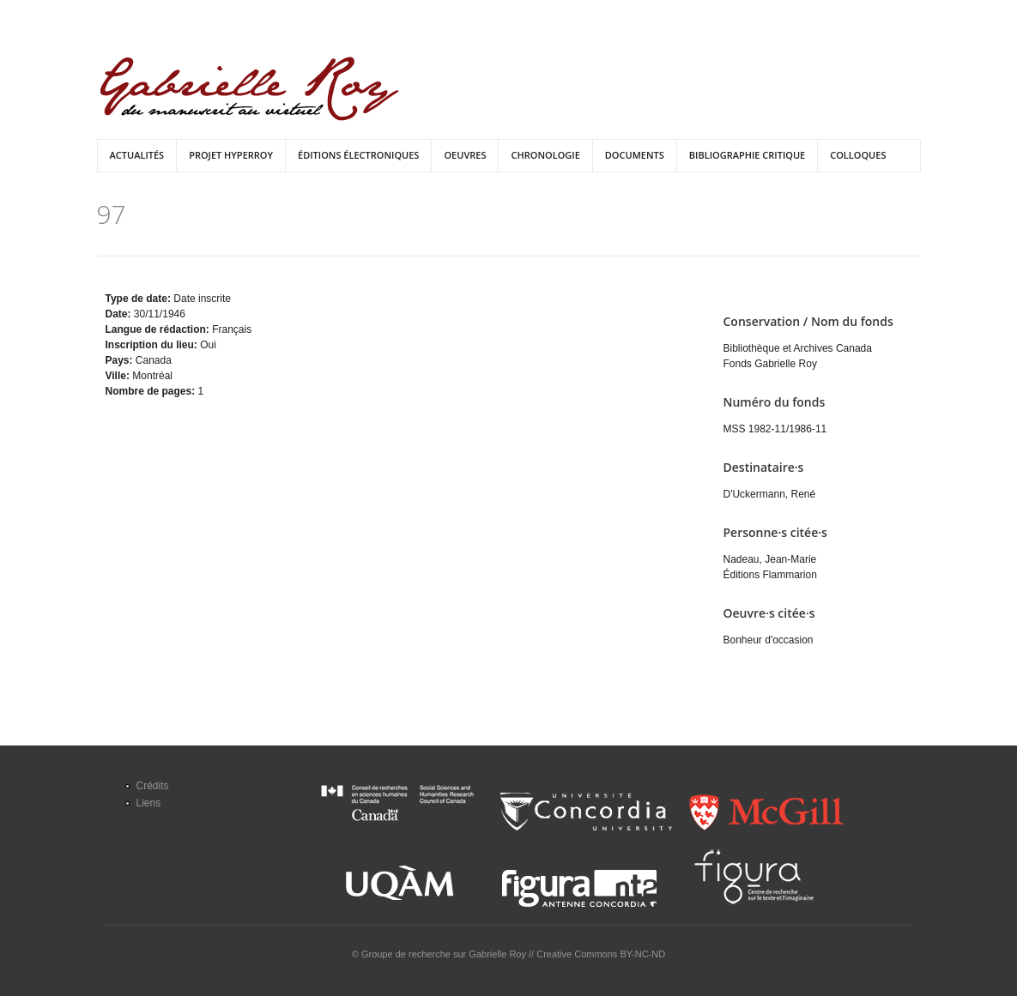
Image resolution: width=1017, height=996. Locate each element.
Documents (634, 154)
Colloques (858, 154)
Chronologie (545, 154)
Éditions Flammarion (770, 575)
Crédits (152, 786)
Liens (148, 803)
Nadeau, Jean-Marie (770, 559)
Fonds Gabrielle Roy (770, 364)
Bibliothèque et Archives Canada (797, 348)
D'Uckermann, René (769, 494)
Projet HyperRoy (231, 154)
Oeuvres (465, 154)
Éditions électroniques (358, 154)
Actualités (137, 154)
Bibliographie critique (747, 154)
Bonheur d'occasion (768, 640)
